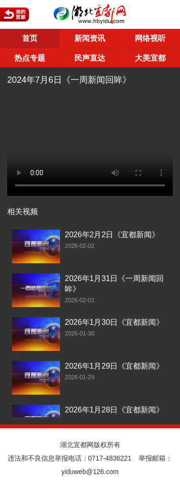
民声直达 (89, 58)
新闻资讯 (89, 38)
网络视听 (150, 38)
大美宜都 (150, 58)
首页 (29, 38)
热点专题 (29, 58)
